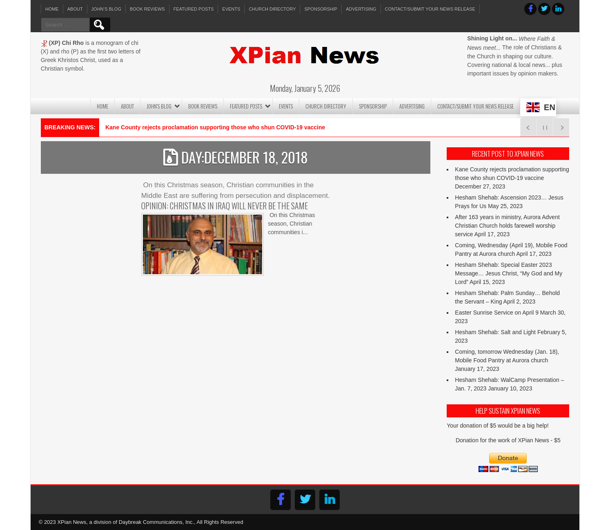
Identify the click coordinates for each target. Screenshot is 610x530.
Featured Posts (194, 9)
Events (231, 9)
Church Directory (272, 9)
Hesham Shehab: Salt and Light (495, 332)
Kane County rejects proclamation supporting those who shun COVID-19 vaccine (215, 127)
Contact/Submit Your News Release (430, 9)
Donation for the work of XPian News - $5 (508, 440)
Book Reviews (147, 9)
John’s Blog (106, 9)
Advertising (361, 9)
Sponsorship (320, 9)
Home (52, 9)
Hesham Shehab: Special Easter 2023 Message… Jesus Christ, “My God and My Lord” (508, 273)
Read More (154, 292)
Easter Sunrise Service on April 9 (497, 312)
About (75, 9)
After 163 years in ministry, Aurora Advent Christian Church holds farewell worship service (507, 225)
